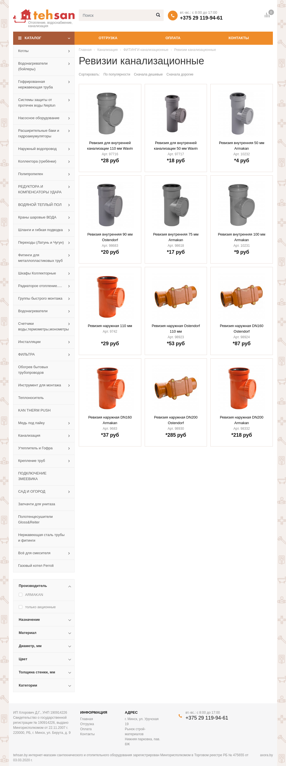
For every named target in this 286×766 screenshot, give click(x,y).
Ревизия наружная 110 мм (110, 326)
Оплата (172, 38)
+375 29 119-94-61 (201, 17)
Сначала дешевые (148, 74)
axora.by (266, 755)
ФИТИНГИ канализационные (145, 50)
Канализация (107, 50)
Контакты (238, 38)
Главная (85, 50)
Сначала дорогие (179, 74)
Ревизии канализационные (195, 50)
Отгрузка (108, 38)
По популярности (116, 74)
